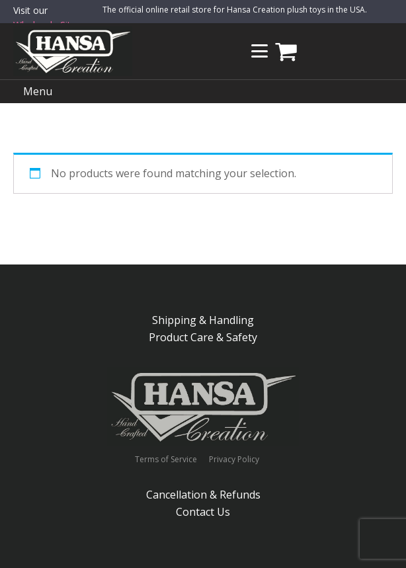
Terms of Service (166, 459)
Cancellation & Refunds (203, 494)
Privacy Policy (234, 459)
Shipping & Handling (203, 320)
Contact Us (203, 512)
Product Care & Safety (203, 337)
